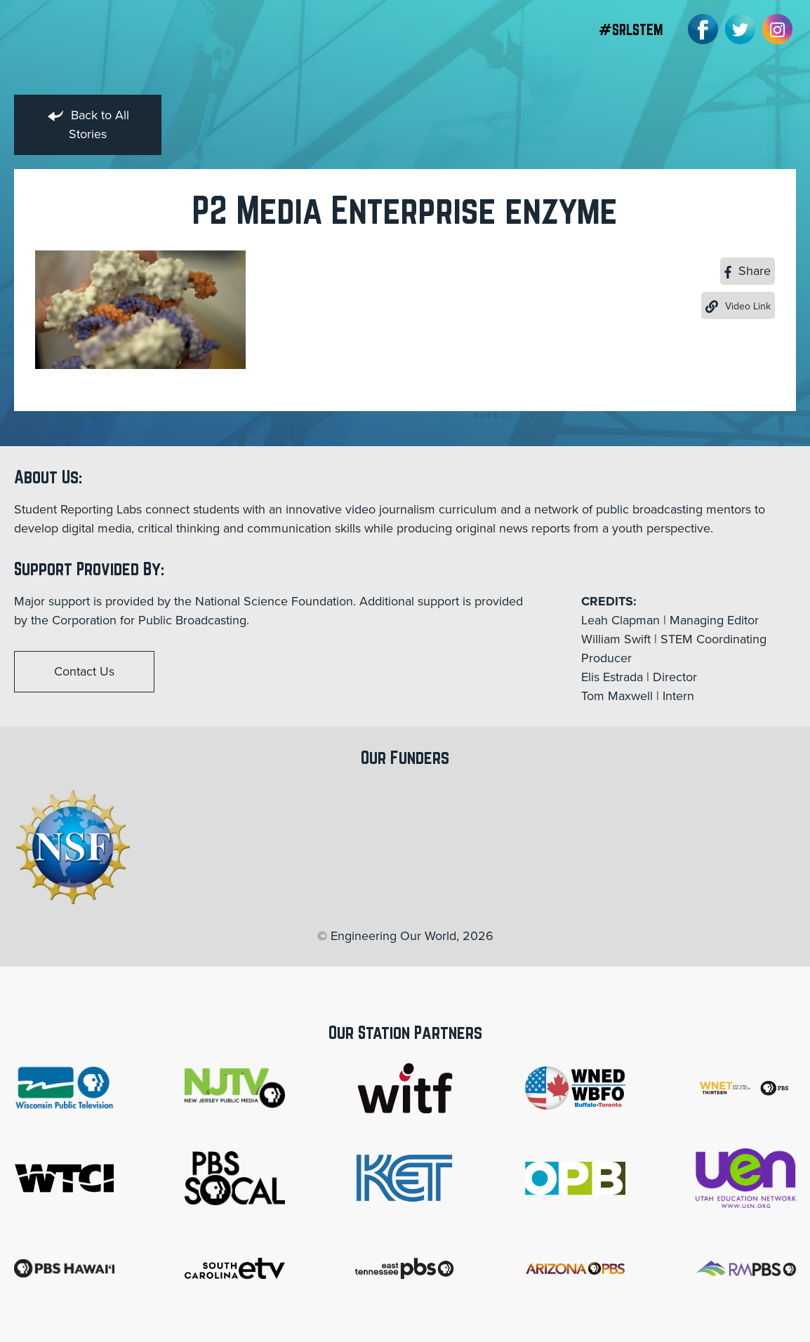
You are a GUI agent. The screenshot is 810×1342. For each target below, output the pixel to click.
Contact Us (84, 671)
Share (747, 271)
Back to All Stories (88, 124)
